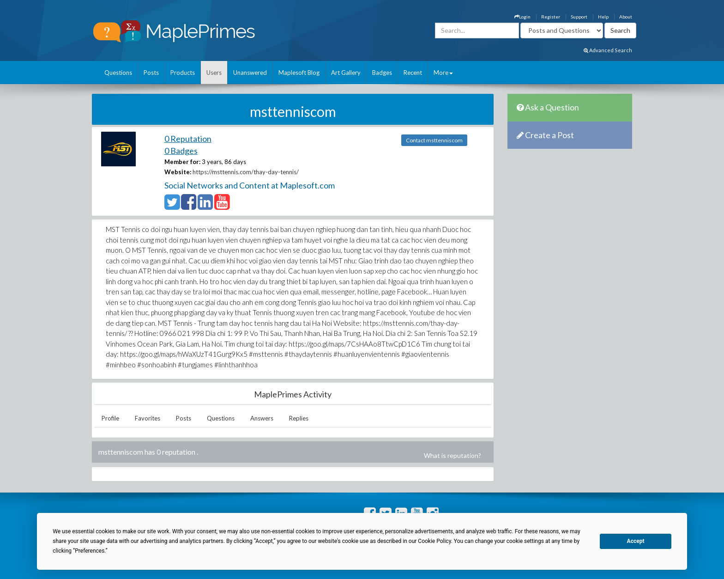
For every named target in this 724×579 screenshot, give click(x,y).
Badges (382, 72)
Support (579, 16)
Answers (261, 418)
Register (550, 16)
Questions (118, 72)
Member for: (182, 161)
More (443, 72)
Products (182, 72)
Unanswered (250, 72)
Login (522, 16)
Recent (413, 72)
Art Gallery (346, 72)
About (625, 16)
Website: (177, 172)
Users (214, 72)
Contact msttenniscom (434, 140)
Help (603, 16)
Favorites (147, 418)
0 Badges (181, 151)
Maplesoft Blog (299, 72)
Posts (151, 72)
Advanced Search (608, 50)
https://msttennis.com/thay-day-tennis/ (246, 172)
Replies (298, 418)
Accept (636, 541)
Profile (110, 418)
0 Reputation (187, 139)
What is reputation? (452, 455)
